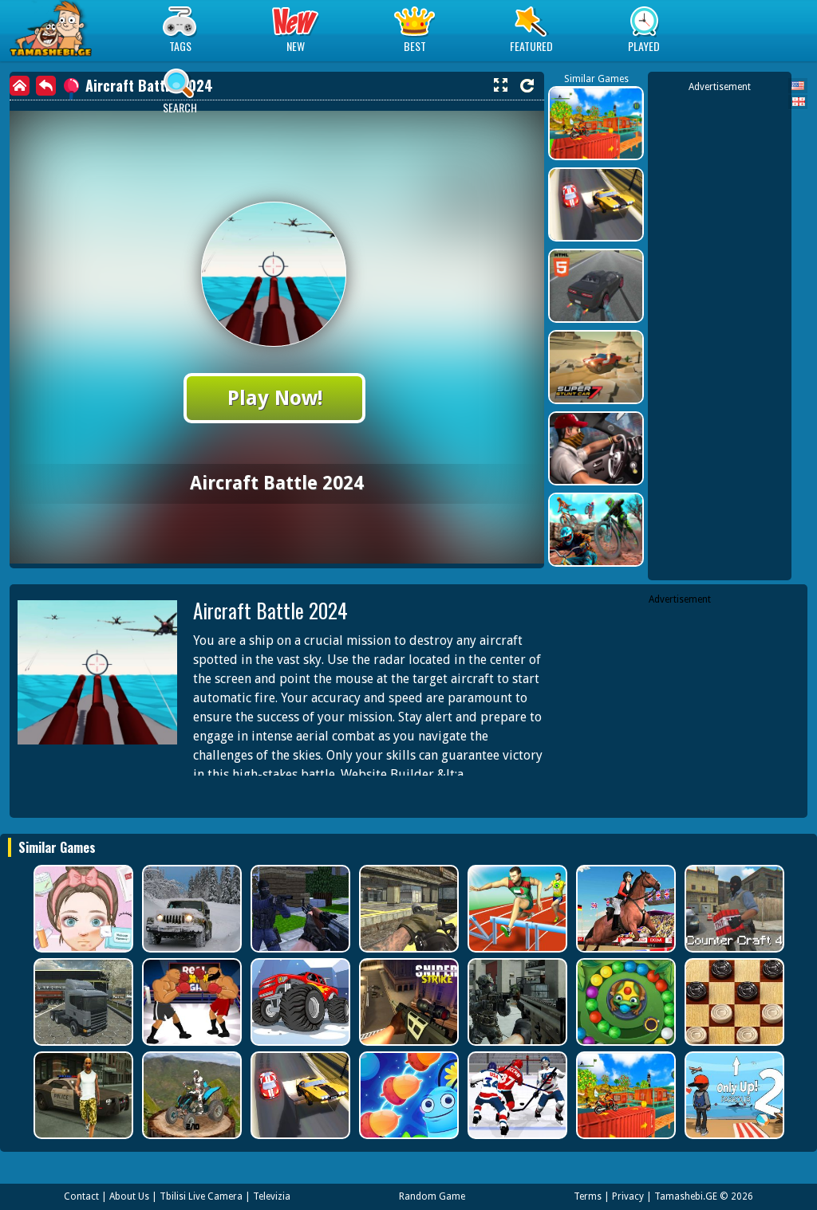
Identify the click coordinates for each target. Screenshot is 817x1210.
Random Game (432, 1196)
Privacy (628, 1196)
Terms (588, 1196)
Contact (81, 1196)
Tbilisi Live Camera (201, 1196)
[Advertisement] (719, 333)
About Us (129, 1196)
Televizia (271, 1196)
